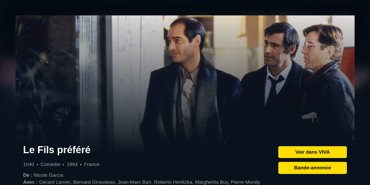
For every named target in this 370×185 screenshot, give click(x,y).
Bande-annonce (312, 167)
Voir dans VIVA (312, 152)
